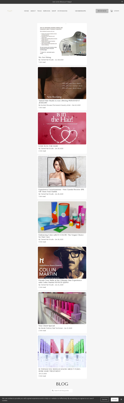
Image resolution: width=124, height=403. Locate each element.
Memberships (80, 11)
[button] (111, 10)
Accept (114, 399)
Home (26, 11)
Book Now (102, 11)
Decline (104, 399)
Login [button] (116, 11)
